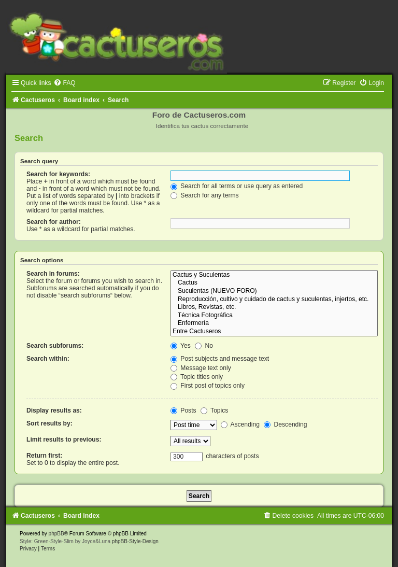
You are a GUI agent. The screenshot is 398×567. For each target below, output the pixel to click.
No (204, 345)
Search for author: (53, 221)
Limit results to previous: (63, 439)
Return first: (44, 455)
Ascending (240, 424)
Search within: (47, 358)
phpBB (56, 533)
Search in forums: (53, 273)
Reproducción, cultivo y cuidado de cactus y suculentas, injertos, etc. (274, 299)
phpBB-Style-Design (135, 541)
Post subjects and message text (219, 358)
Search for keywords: (58, 174)
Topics (214, 410)
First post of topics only (207, 385)
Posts (183, 410)
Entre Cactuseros (274, 332)
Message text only (200, 368)
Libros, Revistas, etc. (274, 307)
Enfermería (274, 323)
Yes (180, 345)
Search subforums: (54, 345)
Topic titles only (196, 376)
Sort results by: (49, 423)
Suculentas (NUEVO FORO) (274, 291)
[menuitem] (64, 83)
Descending (285, 424)
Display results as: (54, 410)
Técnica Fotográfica (274, 315)
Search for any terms (204, 195)
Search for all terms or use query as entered (236, 186)
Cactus (274, 283)
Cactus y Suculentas (274, 275)
